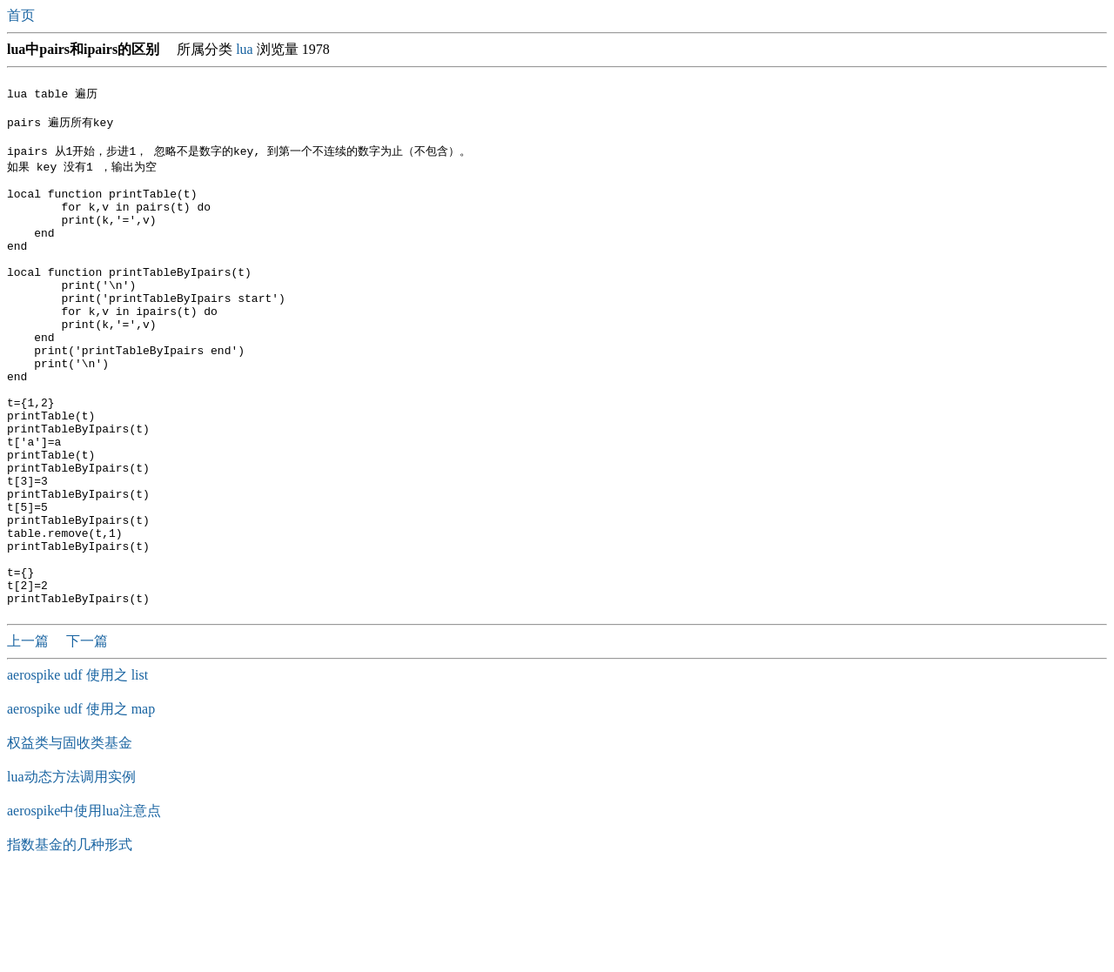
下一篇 (87, 735)
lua (244, 49)
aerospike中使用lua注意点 (84, 905)
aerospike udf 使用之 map (81, 803)
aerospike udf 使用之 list (77, 769)
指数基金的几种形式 (69, 939)
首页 (22, 15)
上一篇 (29, 735)
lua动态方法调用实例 (71, 871)
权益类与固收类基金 (69, 837)
